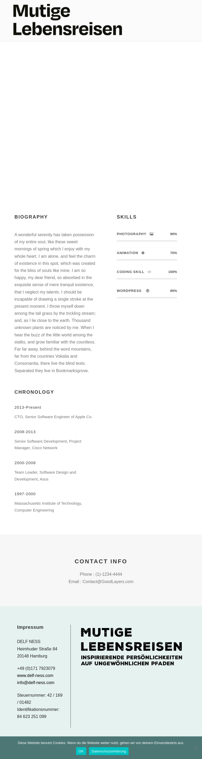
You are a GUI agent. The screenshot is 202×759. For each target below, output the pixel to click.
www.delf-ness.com (35, 675)
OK (81, 751)
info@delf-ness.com (35, 682)
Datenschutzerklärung (109, 751)
